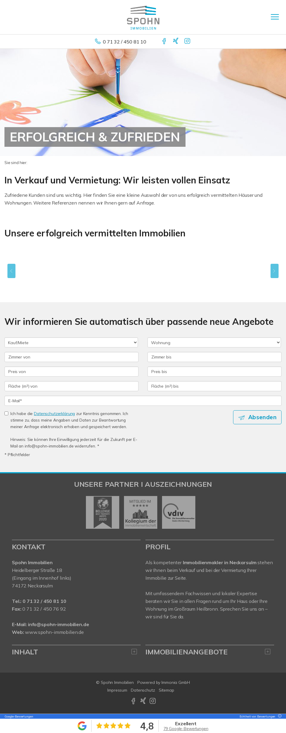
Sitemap (166, 690)
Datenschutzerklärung (54, 413)
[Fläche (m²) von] (71, 386)
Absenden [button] (262, 417)
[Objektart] (214, 342)
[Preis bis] (214, 371)
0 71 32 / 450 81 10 (124, 42)
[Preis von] (71, 371)
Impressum (117, 690)
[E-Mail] (143, 401)
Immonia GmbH (175, 682)
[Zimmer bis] (214, 357)
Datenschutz (143, 690)
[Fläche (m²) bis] (214, 386)
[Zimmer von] (71, 357)
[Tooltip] (279, 716)
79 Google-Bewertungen (186, 728)
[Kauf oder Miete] (71, 342)
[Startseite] (143, 17)
